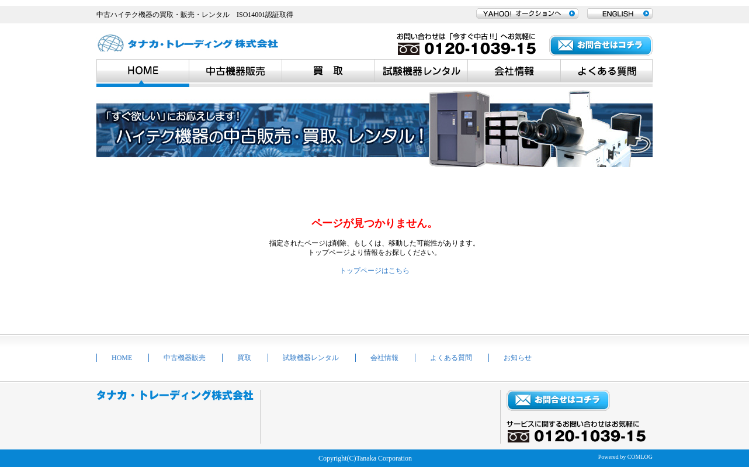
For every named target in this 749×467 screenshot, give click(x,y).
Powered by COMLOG (625, 457)
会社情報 (384, 358)
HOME (122, 358)
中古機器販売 (185, 358)
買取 (244, 358)
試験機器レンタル (311, 358)
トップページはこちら (374, 271)
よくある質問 (451, 358)
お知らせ (518, 358)
